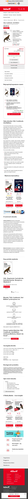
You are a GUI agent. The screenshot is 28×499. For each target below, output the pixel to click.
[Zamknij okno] (25, 494)
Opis (7, 71)
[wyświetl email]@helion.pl (10, 491)
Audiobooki (5, 14)
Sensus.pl (17, 474)
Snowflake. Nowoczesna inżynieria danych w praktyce (19, 199)
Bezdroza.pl (9, 477)
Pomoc (18, 326)
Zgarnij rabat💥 (12, 3)
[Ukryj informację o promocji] (19, 3)
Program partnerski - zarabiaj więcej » (17, 439)
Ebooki (12, 12)
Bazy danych (5, 359)
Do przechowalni (14, 67)
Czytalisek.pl (9, 481)
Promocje (10, 14)
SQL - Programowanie (13, 359)
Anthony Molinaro (16, 31)
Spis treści (8, 80)
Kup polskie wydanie (9, 73)
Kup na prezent (15, 59)
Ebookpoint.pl (17, 477)
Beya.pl (16, 479)
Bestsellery (19, 14)
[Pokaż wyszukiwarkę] (19, 9)
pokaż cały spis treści (10, 391)
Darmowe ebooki (6, 17)
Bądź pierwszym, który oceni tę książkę (17, 40)
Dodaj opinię (14, 338)
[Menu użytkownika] (21, 9)
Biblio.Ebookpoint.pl (10, 483)
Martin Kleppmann (8, 421)
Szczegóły (8, 75)
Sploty (16, 481)
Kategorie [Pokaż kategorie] (5, 12)
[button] (23, 185)
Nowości (14, 14)
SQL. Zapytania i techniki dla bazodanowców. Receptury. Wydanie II (9, 199)
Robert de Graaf (20, 31)
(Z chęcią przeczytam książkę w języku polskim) (17, 35)
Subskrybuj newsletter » (18, 450)
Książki (9, 12)
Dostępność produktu (9, 77)
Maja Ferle (8, 105)
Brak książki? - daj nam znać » (16, 444)
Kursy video (17, 12)
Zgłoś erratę (5, 356)
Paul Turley (19, 421)
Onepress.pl (9, 474)
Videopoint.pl (9, 479)
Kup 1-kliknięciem (14, 62)
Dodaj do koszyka (13, 53)
